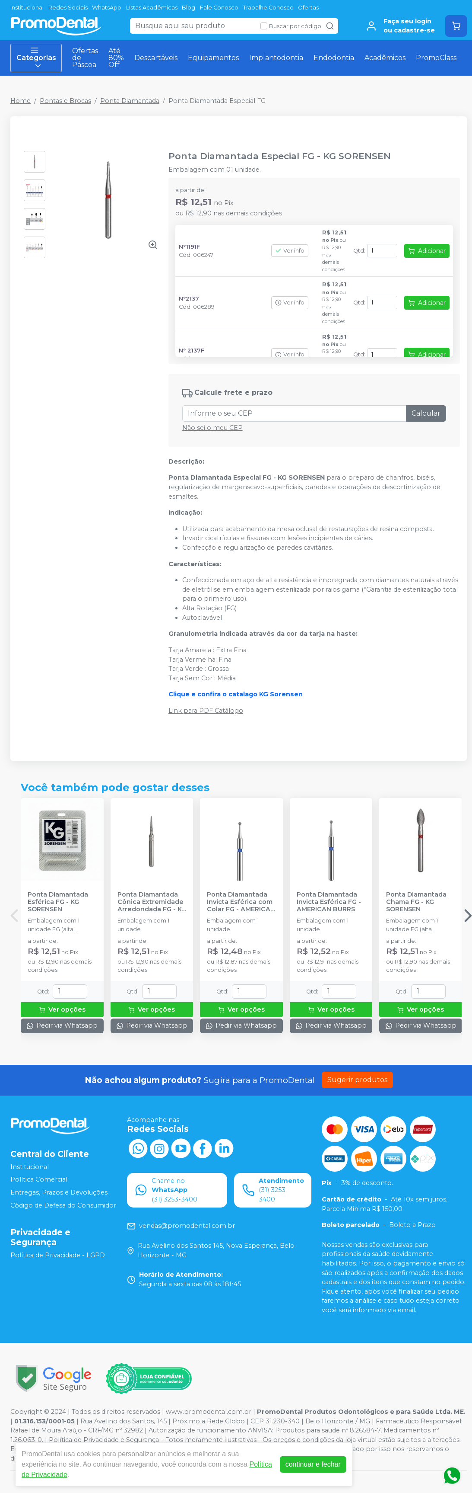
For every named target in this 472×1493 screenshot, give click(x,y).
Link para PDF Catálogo (205, 710)
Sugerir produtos (357, 1080)
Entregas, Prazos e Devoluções (59, 1192)
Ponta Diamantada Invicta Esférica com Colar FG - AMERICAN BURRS (241, 902)
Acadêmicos (384, 58)
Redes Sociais (68, 7)
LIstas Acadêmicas (151, 7)
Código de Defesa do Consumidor (63, 1205)
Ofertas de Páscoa (85, 58)
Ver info (289, 250)
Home (20, 101)
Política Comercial (38, 1180)
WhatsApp (106, 7)
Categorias (36, 58)
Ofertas (308, 7)
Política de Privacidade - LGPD (57, 1255)
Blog (188, 7)
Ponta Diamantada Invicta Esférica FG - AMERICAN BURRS (329, 902)
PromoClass (436, 58)
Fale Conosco (219, 7)
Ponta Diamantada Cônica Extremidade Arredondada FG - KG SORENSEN (151, 902)
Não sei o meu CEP (212, 428)
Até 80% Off (116, 58)
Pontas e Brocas (65, 101)
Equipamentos (213, 58)
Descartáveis (155, 58)
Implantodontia (276, 58)
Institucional (27, 7)
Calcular (426, 413)
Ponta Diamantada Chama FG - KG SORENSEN (416, 902)
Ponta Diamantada (129, 101)
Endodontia (334, 58)
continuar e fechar (313, 1464)
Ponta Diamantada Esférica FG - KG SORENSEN (58, 902)
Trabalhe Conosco (268, 7)
